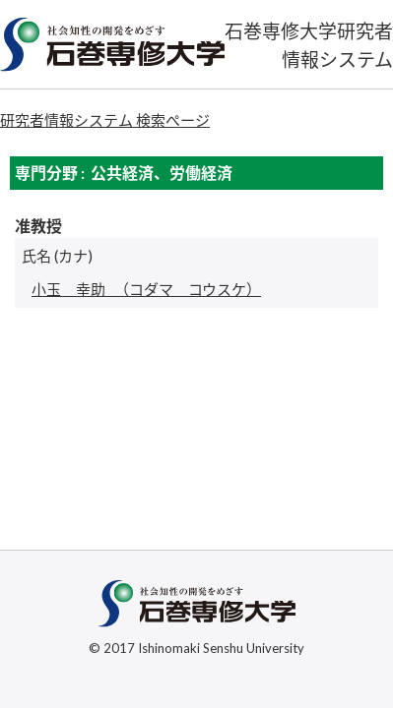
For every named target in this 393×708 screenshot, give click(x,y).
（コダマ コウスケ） (146, 289)
